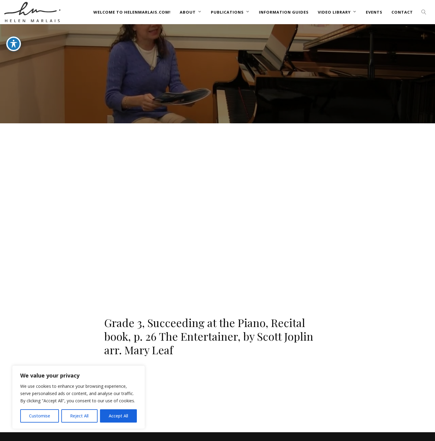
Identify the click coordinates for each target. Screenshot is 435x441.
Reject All (79, 416)
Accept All (118, 416)
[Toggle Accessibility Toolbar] (13, 44)
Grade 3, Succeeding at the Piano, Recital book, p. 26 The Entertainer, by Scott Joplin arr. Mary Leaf (208, 336)
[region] (78, 397)
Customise (39, 416)
